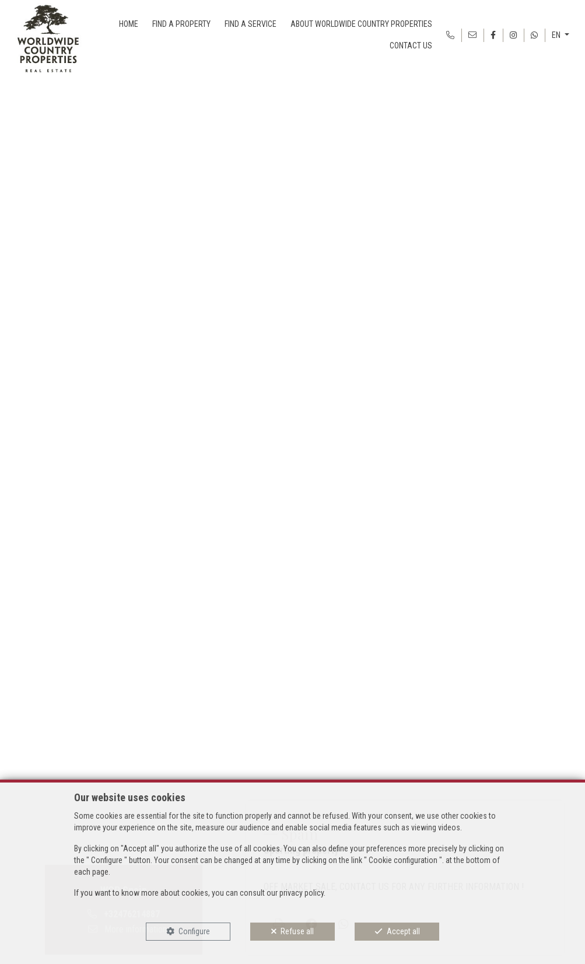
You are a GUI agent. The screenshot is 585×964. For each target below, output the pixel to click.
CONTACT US (411, 45)
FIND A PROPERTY (181, 24)
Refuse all (297, 931)
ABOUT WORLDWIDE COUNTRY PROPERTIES (361, 24)
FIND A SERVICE (250, 24)
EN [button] (557, 35)
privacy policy (301, 892)
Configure (194, 931)
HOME (128, 24)
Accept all (403, 931)
